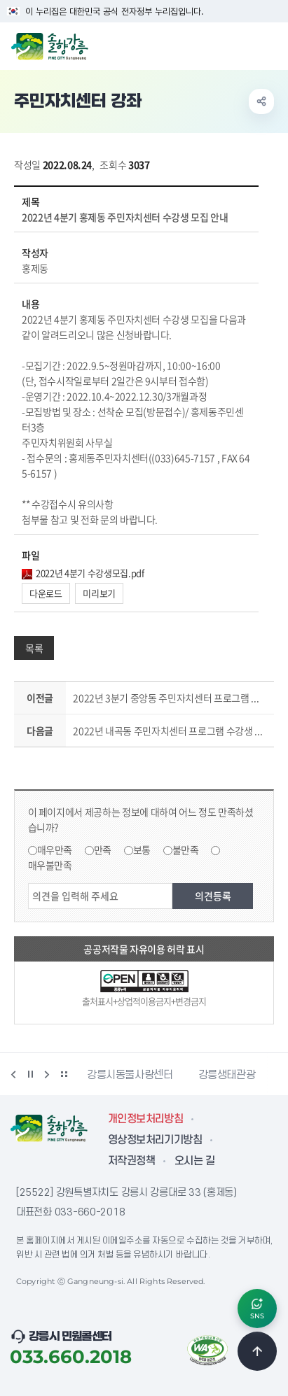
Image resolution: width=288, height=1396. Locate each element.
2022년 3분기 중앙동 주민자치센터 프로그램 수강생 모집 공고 (170, 698)
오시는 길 (194, 1161)
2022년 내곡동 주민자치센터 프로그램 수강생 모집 (170, 731)
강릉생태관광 (227, 1075)
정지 (30, 1074)
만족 (102, 849)
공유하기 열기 (261, 101)
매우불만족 (50, 865)
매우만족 (55, 849)
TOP (257, 1351)
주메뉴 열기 (270, 45)
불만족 (185, 849)
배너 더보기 (63, 1074)
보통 (142, 849)
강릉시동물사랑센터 (130, 1075)
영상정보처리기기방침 (155, 1140)
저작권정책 (131, 1161)
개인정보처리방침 (145, 1119)
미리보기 (99, 593)
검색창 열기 (241, 45)
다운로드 (45, 593)
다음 (47, 1074)
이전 (13, 1074)
